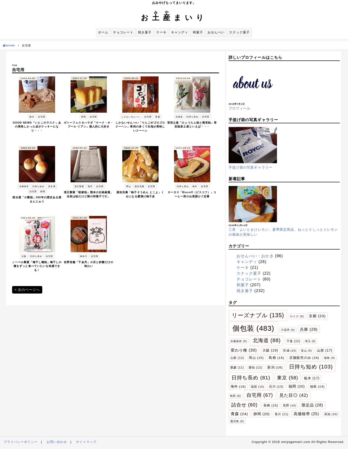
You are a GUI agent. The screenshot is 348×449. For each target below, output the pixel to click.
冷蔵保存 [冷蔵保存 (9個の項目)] (238, 341)
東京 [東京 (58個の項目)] (287, 377)
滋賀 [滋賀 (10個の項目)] (257, 386)
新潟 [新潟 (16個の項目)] (275, 367)
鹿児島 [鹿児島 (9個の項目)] (237, 421)
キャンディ (179, 32)
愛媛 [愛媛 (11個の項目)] (237, 367)
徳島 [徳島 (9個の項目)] (329, 357)
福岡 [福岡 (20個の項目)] (297, 386)
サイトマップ (86, 442)
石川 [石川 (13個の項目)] (276, 386)
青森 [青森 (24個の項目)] (239, 414)
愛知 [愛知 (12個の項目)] (255, 367)
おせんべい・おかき (255, 256)
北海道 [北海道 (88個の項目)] (267, 340)
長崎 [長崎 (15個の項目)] (270, 405)
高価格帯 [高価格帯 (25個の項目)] (306, 414)
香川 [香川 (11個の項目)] (281, 414)
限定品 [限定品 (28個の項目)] (312, 405)
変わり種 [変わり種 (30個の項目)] (244, 350)
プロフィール (239, 108)
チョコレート (123, 32)
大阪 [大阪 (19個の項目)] (270, 350)
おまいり (174, 18)
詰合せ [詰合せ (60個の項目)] (244, 404)
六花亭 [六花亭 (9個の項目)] (288, 329)
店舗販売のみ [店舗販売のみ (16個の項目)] (304, 358)
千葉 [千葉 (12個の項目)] (293, 341)
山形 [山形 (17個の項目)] (324, 350)
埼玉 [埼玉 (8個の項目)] (310, 341)
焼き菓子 (145, 32)
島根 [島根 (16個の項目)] (276, 358)
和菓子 (198, 32)
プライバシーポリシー (21, 442)
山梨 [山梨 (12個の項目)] (237, 358)
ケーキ (161, 32)
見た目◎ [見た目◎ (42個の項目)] (293, 395)
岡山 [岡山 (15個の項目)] (256, 358)
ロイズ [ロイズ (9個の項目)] (297, 316)
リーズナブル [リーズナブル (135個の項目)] (258, 315)
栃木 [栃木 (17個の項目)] (311, 378)
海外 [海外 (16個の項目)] (238, 386)
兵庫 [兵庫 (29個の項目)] (309, 329)
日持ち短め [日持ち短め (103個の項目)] (311, 367)
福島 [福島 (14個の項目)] (317, 386)
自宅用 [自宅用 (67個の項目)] (259, 395)
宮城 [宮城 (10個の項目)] (289, 350)
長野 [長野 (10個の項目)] (289, 405)
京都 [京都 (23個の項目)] (317, 316)
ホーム (103, 32)
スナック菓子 (239, 32)
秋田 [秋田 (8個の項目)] (235, 395)
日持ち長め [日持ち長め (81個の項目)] (251, 377)
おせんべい (216, 32)
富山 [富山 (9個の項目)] (306, 350)
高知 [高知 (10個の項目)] (331, 414)
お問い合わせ (57, 442)
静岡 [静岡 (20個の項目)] (262, 414)
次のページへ (29, 290)
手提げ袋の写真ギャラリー (250, 167)
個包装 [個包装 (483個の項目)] (253, 328)
